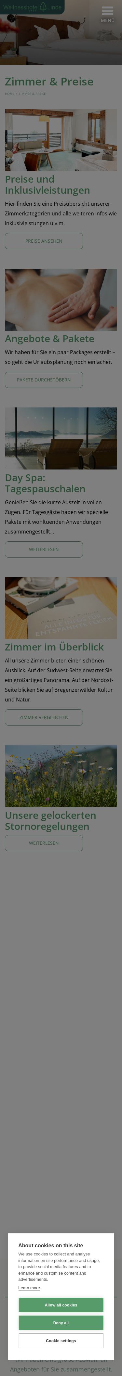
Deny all (61, 1324)
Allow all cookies (61, 1306)
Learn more (29, 1289)
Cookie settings (61, 1342)
